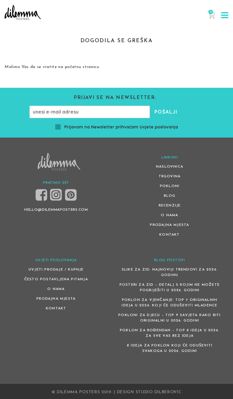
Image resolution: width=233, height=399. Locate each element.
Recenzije (170, 205)
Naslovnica (169, 167)
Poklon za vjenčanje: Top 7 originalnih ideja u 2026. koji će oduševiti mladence (169, 302)
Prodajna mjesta (169, 225)
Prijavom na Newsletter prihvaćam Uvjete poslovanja (116, 127)
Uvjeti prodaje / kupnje (56, 269)
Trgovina (170, 176)
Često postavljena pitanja (56, 279)
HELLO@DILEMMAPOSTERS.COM (56, 210)
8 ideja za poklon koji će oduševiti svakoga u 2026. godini (169, 348)
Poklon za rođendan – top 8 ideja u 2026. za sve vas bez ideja (169, 333)
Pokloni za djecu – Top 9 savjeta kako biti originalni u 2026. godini (169, 317)
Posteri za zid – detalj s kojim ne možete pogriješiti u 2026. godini (170, 287)
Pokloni (169, 186)
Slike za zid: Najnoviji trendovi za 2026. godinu (170, 272)
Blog (170, 196)
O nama (169, 215)
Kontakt (169, 235)
